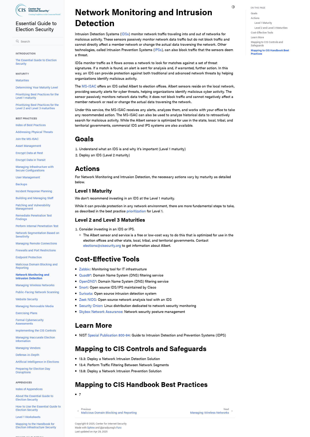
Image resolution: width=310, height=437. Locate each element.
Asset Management (28, 145)
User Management (28, 177)
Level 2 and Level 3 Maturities (270, 27)
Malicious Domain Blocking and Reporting (37, 266)
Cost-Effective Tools (262, 32)
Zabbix (84, 268)
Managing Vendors (28, 348)
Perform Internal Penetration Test (37, 226)
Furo (118, 427)
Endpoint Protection (29, 257)
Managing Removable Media (35, 306)
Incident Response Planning (34, 191)
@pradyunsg (107, 427)
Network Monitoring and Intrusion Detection (32, 276)
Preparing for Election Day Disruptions (33, 370)
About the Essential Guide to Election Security (34, 398)
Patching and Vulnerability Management (33, 207)
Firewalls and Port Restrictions (36, 250)
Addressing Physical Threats (34, 132)
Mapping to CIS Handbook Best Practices (270, 51)
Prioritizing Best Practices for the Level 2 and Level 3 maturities (37, 106)
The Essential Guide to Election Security (36, 62)
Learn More (257, 37)
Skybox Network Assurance (100, 311)
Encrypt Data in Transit (30, 160)
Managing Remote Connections (36, 243)
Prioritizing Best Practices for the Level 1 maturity (37, 96)
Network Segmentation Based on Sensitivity (37, 234)
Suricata (85, 293)
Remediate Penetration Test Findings (34, 217)
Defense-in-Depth (27, 354)
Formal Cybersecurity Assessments (29, 322)
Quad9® (85, 275)
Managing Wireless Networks (35, 285)
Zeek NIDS (87, 299)
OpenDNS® (87, 281)
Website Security (27, 299)
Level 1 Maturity (263, 23)
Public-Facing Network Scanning (37, 292)
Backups (21, 184)
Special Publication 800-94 (109, 334)
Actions (255, 18)
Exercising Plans (26, 313)
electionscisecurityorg (102, 245)
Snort (83, 287)
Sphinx (91, 427)
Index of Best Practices (31, 125)
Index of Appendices (29, 389)
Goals (254, 13)
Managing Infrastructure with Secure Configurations (35, 168)
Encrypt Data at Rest (29, 153)
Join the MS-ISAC (27, 139)
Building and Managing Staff (34, 198)
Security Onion (90, 305)
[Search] (38, 41)
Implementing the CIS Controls (36, 330)
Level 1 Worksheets (28, 417)
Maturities (22, 80)
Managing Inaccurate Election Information (35, 339)
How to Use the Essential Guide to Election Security (38, 408)
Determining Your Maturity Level (37, 87)
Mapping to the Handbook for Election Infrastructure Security (36, 425)
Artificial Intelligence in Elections (37, 361)
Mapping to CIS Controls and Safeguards (267, 43)
